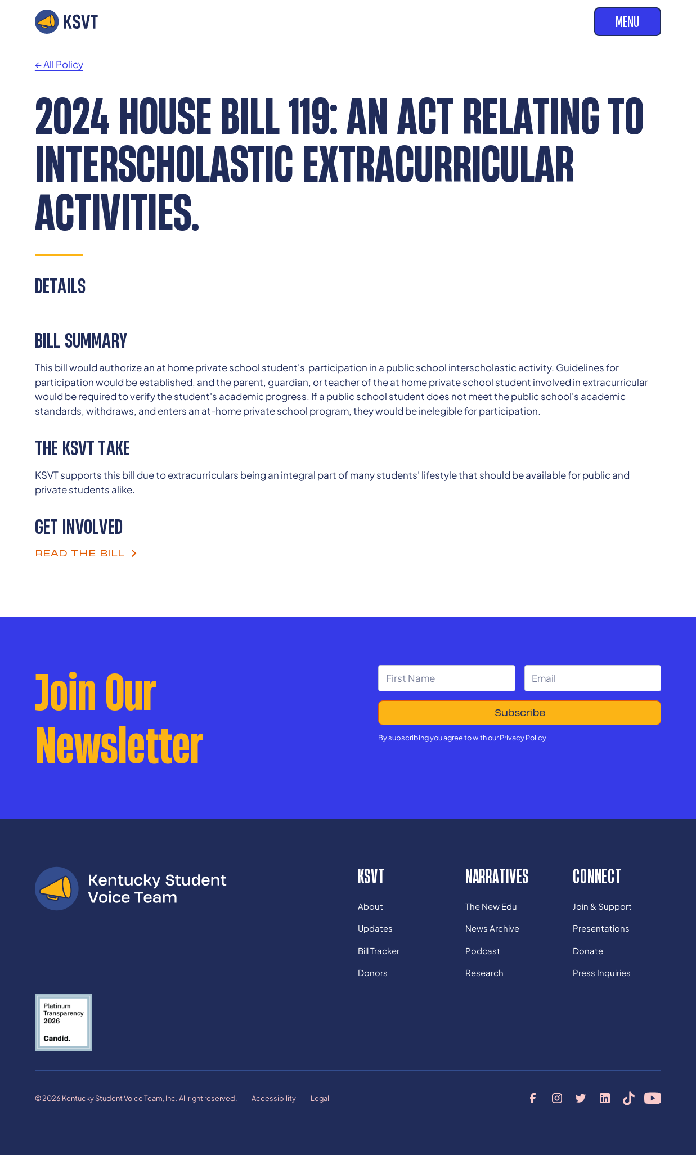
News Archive (492, 928)
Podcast (482, 951)
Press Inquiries (602, 973)
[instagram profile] (557, 1098)
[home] (66, 22)
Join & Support (602, 906)
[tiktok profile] (629, 1098)
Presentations (601, 928)
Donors (373, 973)
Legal (320, 1098)
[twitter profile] (580, 1098)
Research (484, 973)
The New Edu (491, 906)
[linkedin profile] (604, 1098)
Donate (588, 951)
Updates (375, 928)
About (370, 906)
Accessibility (274, 1098)
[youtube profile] (652, 1098)
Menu (627, 21)
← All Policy (59, 64)
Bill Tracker (378, 951)
